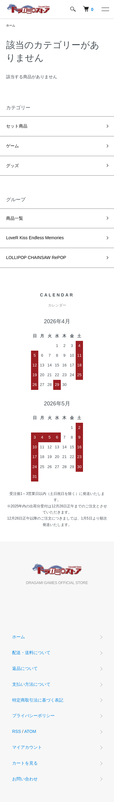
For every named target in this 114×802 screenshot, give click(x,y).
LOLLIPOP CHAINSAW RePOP (36, 257)
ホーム (10, 25)
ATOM (30, 731)
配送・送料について (31, 652)
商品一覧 (14, 218)
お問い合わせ (25, 778)
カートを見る (25, 763)
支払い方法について (31, 684)
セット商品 (16, 126)
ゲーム (12, 145)
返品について (25, 668)
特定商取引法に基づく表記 (37, 700)
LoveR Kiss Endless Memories (35, 237)
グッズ (12, 165)
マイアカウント (27, 747)
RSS (16, 731)
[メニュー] (105, 9)
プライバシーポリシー (33, 715)
